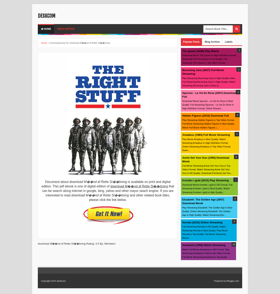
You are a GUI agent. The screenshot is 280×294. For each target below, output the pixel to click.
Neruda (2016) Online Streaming (202, 222)
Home (46, 29)
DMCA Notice (65, 29)
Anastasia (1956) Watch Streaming (204, 245)
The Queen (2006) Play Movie (200, 51)
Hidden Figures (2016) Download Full (205, 115)
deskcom (46, 16)
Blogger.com (233, 281)
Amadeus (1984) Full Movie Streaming (206, 134)
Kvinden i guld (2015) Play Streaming (205, 180)
